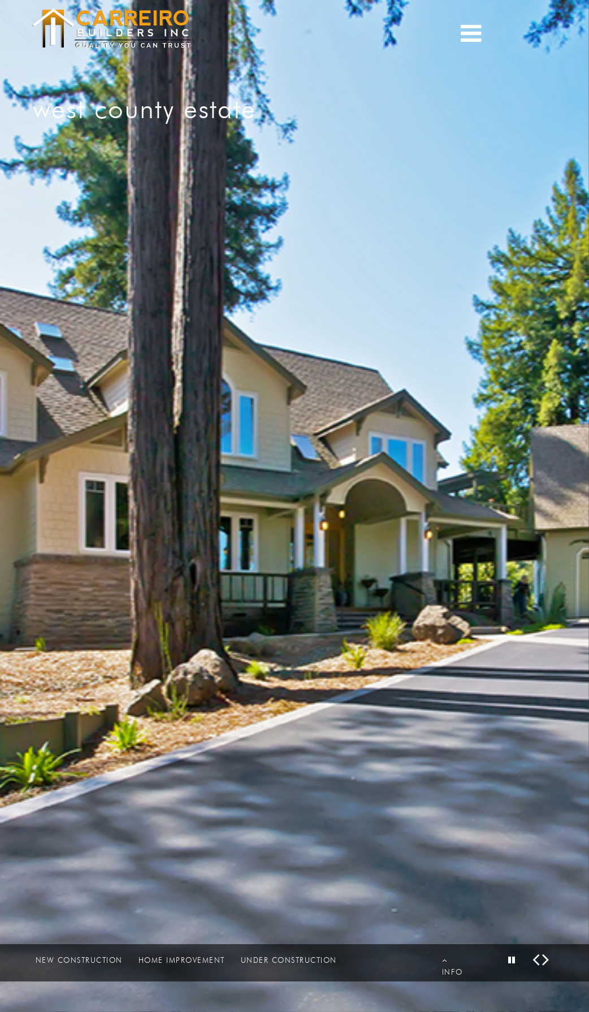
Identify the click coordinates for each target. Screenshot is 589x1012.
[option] (294, 506)
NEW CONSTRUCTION (79, 960)
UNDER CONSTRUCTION (289, 960)
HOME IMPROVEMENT (181, 960)
